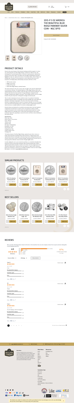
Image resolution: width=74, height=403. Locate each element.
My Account (40, 371)
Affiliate (47, 355)
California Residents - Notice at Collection (45, 382)
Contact (59, 11)
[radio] (37, 249)
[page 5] (19, 325)
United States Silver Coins (14, 16)
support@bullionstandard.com (22, 148)
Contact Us (40, 372)
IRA (38, 11)
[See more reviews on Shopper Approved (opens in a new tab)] (15, 278)
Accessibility (40, 380)
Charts (48, 11)
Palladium (23, 11)
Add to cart (12, 183)
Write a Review (36, 257)
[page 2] (11, 325)
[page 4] (16, 325)
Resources (53, 11)
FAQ (38, 374)
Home (39, 350)
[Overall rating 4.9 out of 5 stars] (12, 251)
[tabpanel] (11, 174)
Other (28, 11)
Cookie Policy (40, 377)
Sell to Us (43, 11)
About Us (47, 353)
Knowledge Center (49, 350)
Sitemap (39, 383)
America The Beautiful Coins (27, 16)
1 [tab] (5, 189)
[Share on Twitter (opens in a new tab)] (13, 278)
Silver (12, 11)
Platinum (17, 11)
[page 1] (8, 325)
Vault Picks (33, 11)
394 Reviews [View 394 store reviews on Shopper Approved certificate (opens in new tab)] (14, 253)
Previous (65, 188)
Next (68, 188)
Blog (46, 352)
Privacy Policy (40, 375)
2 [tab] (6, 189)
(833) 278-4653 (33, 6)
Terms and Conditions (42, 379)
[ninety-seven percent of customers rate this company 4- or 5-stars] (61, 250)
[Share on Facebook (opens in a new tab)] (11, 278)
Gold (8, 11)
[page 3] (14, 325)
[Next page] (21, 325)
